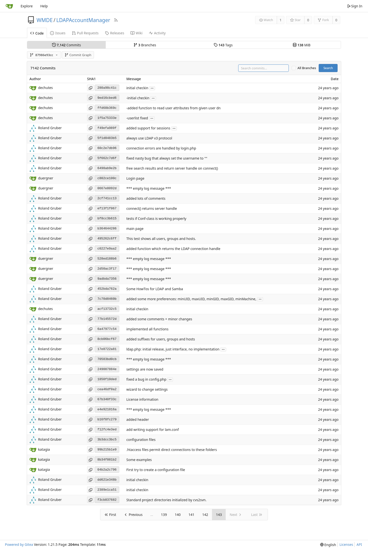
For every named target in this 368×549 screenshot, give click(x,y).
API (359, 544)
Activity (157, 33)
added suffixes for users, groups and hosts (160, 339)
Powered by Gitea (19, 544)
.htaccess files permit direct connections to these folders (171, 450)
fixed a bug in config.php (146, 379)
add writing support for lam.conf (152, 429)
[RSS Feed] (116, 20)
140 (178, 514)
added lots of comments (145, 198)
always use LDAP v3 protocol (149, 138)
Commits (66, 45)
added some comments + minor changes (159, 319)
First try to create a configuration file (155, 470)
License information (142, 399)
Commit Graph (78, 55)
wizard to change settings (147, 389)
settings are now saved (144, 369)
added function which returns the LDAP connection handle (173, 249)
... (152, 87)
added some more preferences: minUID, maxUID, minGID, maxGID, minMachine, (191, 299)
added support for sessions (148, 128)
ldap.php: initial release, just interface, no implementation (172, 349)
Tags (223, 45)
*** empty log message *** (148, 188)
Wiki (137, 33)
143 (219, 514)
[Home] (9, 6)
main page (135, 228)
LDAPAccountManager (83, 20)
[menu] (328, 544)
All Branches (307, 68)
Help (44, 6)
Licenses (346, 544)
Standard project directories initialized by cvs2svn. (166, 500)
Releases (114, 33)
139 (164, 514)
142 (205, 514)
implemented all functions (147, 329)
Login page (135, 178)
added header (137, 419)
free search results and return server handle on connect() (172, 168)
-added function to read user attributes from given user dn (173, 108)
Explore (27, 6)
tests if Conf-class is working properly (156, 218)
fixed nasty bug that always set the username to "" (166, 158)
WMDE (45, 20)
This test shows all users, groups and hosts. (161, 239)
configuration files (141, 439)
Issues (57, 33)
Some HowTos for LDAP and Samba (154, 289)
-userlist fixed (137, 118)
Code (37, 33)
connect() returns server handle (151, 208)
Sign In (354, 6)
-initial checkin (137, 98)
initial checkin (137, 88)
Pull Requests (85, 33)
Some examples (139, 460)
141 (191, 514)
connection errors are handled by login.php (161, 148)
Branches (144, 45)
